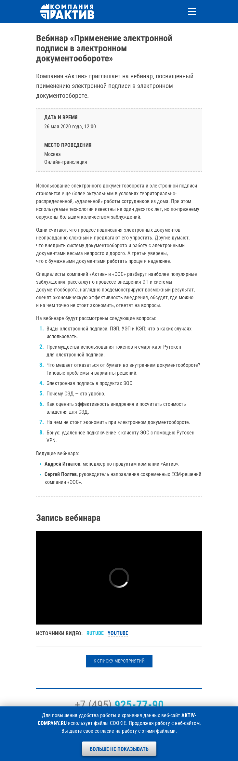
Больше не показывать (119, 749)
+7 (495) (119, 705)
